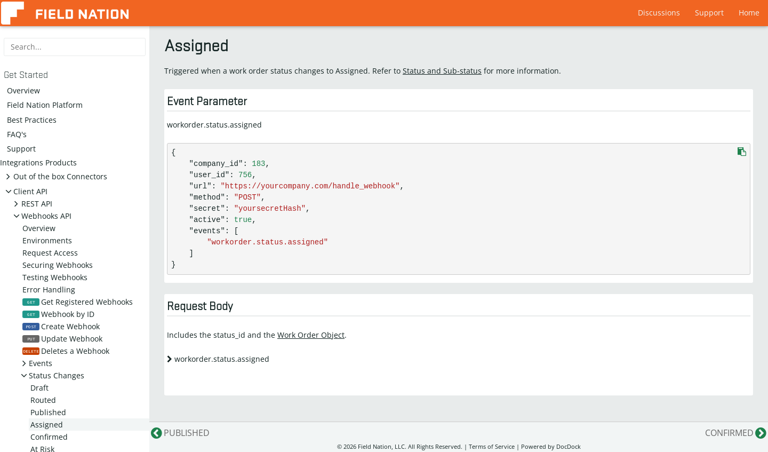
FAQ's (17, 134)
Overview (23, 90)
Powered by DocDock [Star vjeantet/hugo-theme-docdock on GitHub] (551, 446)
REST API (36, 204)
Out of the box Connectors (60, 176)
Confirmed (49, 437)
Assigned (46, 424)
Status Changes (56, 375)
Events (40, 363)
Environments (47, 240)
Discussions (659, 12)
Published (48, 412)
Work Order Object (311, 335)
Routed (43, 400)
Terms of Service (492, 446)
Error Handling (48, 289)
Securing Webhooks (57, 265)
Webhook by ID (58, 314)
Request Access (50, 253)
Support (709, 12)
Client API (30, 191)
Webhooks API (46, 216)
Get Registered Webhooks (77, 301)
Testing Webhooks (54, 277)
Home (749, 12)
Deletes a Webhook (65, 350)
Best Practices (32, 120)
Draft (39, 388)
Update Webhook (62, 338)
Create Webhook (61, 326)
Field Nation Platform (45, 105)
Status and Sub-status (442, 71)
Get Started (26, 75)
